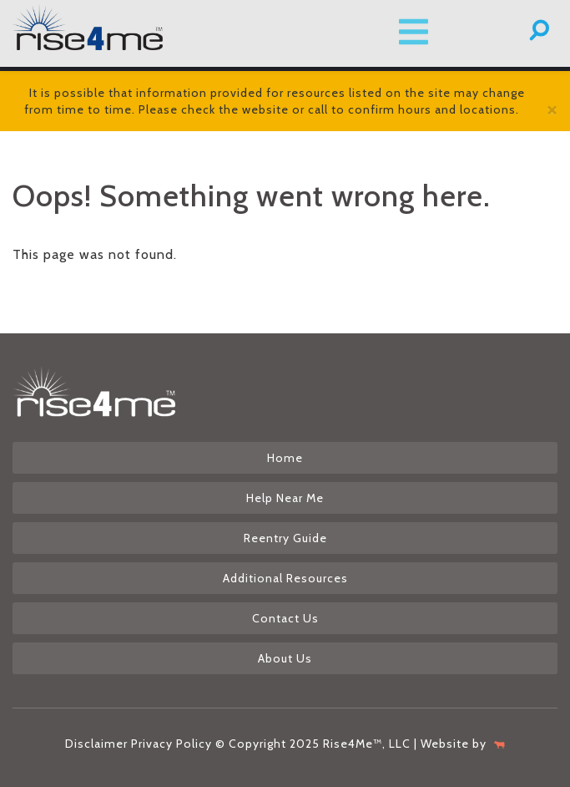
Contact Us (285, 618)
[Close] (552, 108)
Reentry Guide (285, 538)
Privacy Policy (171, 743)
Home (285, 457)
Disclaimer (96, 743)
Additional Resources (285, 578)
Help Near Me (285, 497)
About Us (285, 658)
